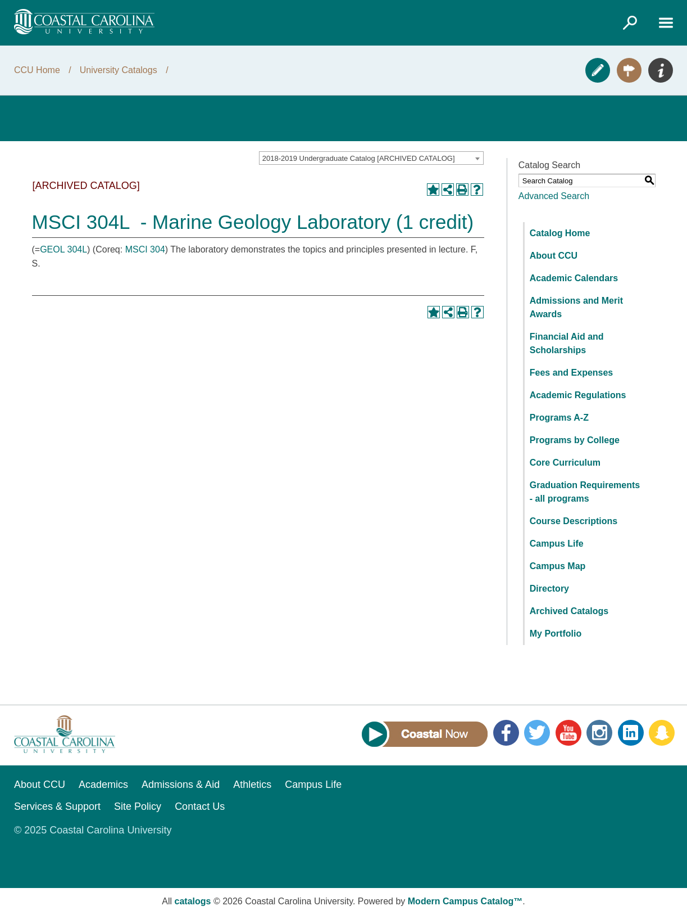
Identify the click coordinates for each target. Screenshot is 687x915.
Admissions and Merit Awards (576, 307)
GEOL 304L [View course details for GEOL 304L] (63, 249)
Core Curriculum (565, 462)
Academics (103, 784)
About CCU (553, 255)
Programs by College (575, 440)
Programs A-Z (559, 417)
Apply (597, 70)
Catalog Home (560, 233)
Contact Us (200, 806)
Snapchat (661, 733)
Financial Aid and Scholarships (567, 343)
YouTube (568, 733)
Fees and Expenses (571, 372)
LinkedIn (631, 733)
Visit (629, 70)
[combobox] (371, 158)
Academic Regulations (578, 395)
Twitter (537, 733)
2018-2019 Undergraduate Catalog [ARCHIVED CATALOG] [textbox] (358, 158)
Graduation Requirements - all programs (585, 491)
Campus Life (557, 543)
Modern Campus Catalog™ (465, 901)
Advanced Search (553, 196)
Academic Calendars (574, 278)
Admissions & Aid (181, 784)
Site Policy (137, 806)
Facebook (506, 733)
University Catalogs (118, 70)
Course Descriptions (573, 521)
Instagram (599, 733)
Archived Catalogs (569, 611)
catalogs (193, 901)
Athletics (252, 784)
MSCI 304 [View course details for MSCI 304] (145, 249)
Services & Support (57, 806)
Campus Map (558, 566)
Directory (549, 588)
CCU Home (37, 70)
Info (660, 70)
